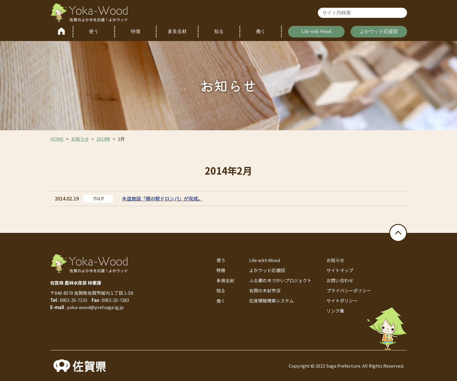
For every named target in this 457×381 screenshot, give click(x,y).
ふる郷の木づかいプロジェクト (280, 280)
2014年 (103, 139)
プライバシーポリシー (348, 290)
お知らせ (80, 139)
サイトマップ (339, 270)
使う (93, 31)
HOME (57, 139)
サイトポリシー (342, 300)
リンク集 (335, 311)
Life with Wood (316, 31)
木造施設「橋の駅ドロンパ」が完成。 (162, 198)
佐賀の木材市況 (264, 290)
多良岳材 (177, 31)
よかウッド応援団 (379, 31)
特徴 (135, 31)
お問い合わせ (339, 280)
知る (219, 31)
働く (261, 31)
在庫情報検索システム (271, 300)
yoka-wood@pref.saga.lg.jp (95, 307)
